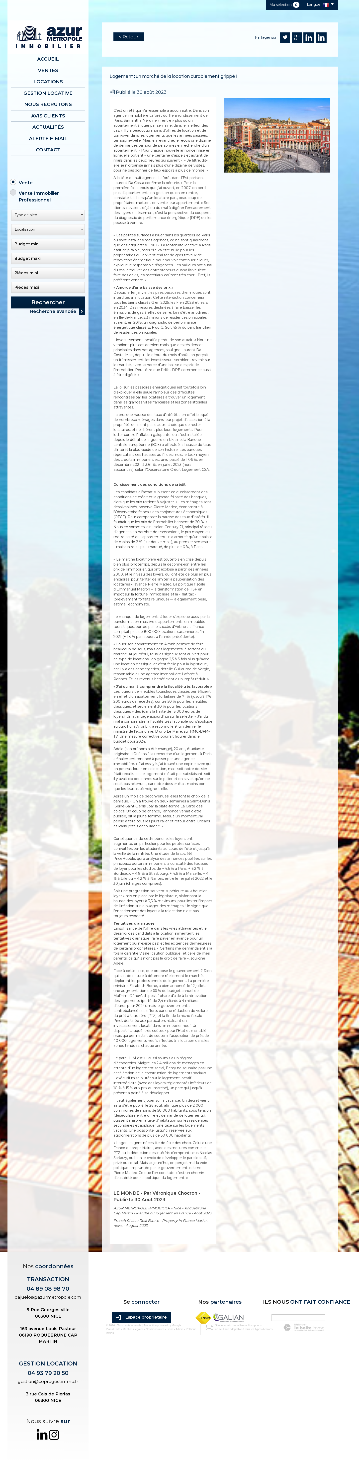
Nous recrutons (48, 104)
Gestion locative (48, 93)
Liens (166, 1431)
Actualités (48, 127)
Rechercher (48, 302)
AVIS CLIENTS (48, 116)
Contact (48, 150)
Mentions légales (129, 1431)
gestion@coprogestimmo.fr (48, 1381)
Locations (48, 82)
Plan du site (109, 1431)
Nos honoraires (151, 1431)
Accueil (48, 59)
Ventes (48, 70)
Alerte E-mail (48, 138)
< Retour (129, 37)
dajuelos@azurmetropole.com (48, 1297)
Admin (176, 1431)
